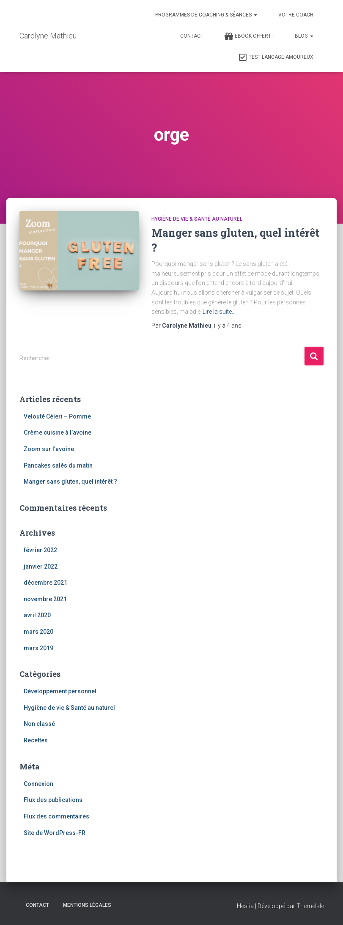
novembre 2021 (45, 599)
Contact (191, 36)
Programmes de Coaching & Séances (206, 15)
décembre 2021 (45, 582)
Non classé (39, 723)
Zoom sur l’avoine (49, 449)
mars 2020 (38, 631)
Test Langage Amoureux (276, 57)
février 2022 (40, 550)
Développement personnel (60, 691)
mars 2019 (38, 648)
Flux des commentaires (56, 816)
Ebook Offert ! (249, 36)
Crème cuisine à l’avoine (57, 432)
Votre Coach (295, 15)
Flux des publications (53, 799)
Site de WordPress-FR (54, 832)
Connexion (38, 783)
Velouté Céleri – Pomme (57, 416)
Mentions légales (87, 905)
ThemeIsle (310, 906)
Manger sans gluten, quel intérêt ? (70, 481)
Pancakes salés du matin (58, 465)
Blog (304, 36)
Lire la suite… (219, 311)
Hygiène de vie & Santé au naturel (196, 219)
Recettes (36, 740)
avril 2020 (37, 615)
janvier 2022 (41, 566)
